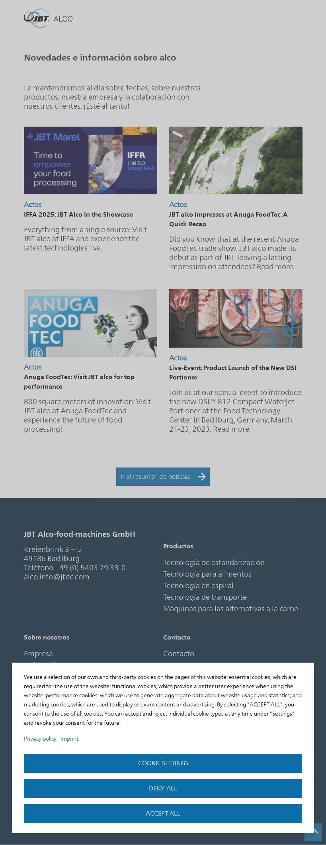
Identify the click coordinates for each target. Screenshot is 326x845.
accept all (163, 813)
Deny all (163, 788)
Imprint (69, 738)
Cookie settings (163, 763)
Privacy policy (40, 738)
